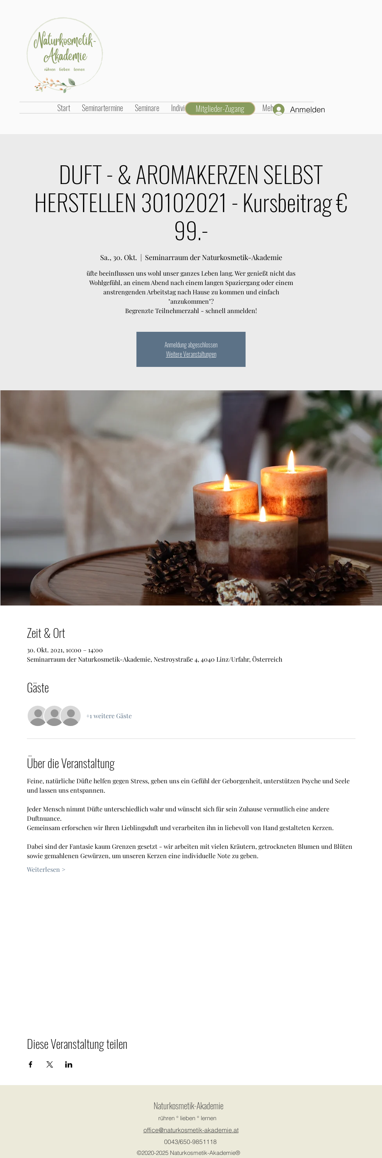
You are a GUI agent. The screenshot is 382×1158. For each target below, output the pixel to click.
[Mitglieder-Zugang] (220, 108)
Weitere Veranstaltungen (191, 354)
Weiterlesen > (46, 869)
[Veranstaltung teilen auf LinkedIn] (69, 1064)
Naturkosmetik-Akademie (188, 1105)
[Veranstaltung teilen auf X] (49, 1064)
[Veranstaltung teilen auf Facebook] (30, 1064)
